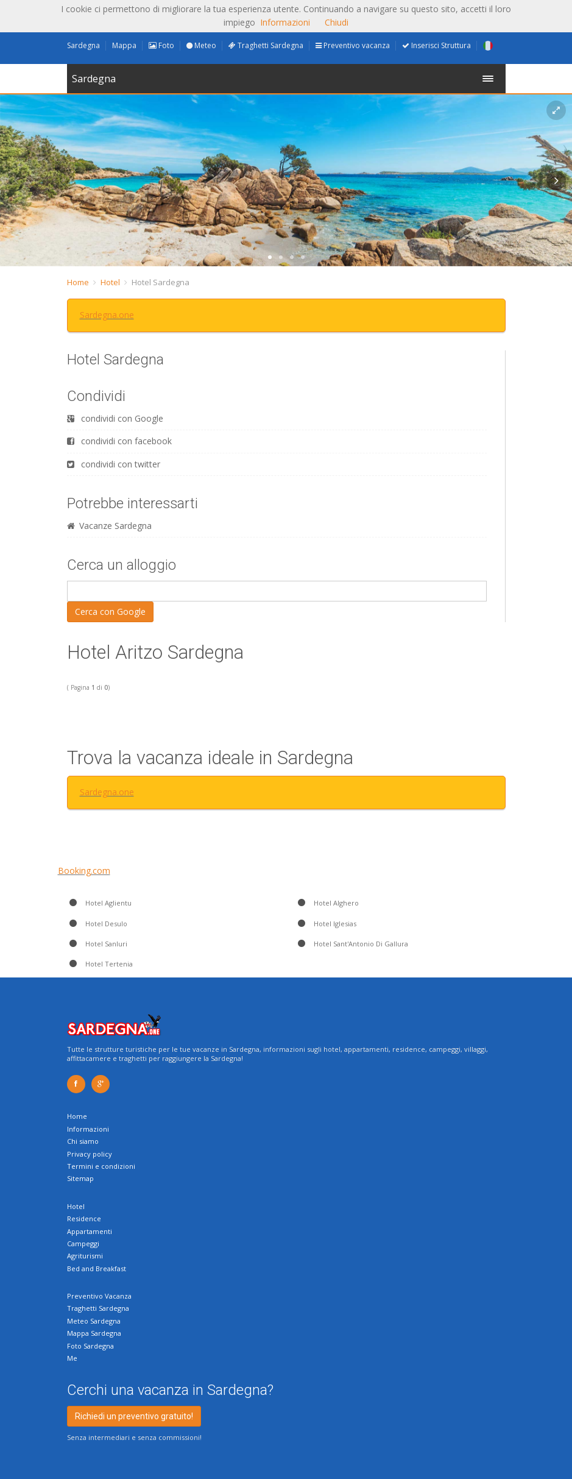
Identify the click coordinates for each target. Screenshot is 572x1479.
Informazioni (88, 1128)
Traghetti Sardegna (265, 45)
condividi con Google (115, 418)
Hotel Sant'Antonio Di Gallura (351, 943)
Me (72, 1358)
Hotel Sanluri (97, 943)
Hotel (110, 282)
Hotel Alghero (327, 902)
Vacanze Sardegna (109, 525)
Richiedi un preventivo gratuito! (134, 1416)
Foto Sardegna (90, 1345)
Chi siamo (83, 1141)
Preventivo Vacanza (99, 1295)
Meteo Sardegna (94, 1320)
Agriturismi (85, 1255)
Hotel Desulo (97, 923)
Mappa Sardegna (94, 1333)
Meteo (201, 45)
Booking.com (84, 870)
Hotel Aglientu (99, 902)
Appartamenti (89, 1231)
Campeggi (83, 1243)
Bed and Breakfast (96, 1268)
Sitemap (80, 1178)
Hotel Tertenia (100, 963)
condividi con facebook (119, 441)
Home (78, 282)
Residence (84, 1218)
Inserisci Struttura (436, 45)
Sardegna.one (107, 315)
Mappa (124, 45)
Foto (161, 45)
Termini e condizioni (101, 1166)
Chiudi (336, 22)
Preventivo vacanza (353, 45)
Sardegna (83, 45)
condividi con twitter (113, 464)
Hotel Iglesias (325, 923)
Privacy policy (89, 1153)
